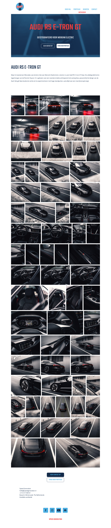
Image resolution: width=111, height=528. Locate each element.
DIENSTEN (86, 9)
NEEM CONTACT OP (47, 46)
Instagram (82, 12)
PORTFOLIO (76, 9)
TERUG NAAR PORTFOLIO (63, 46)
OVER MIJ (68, 9)
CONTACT (94, 9)
